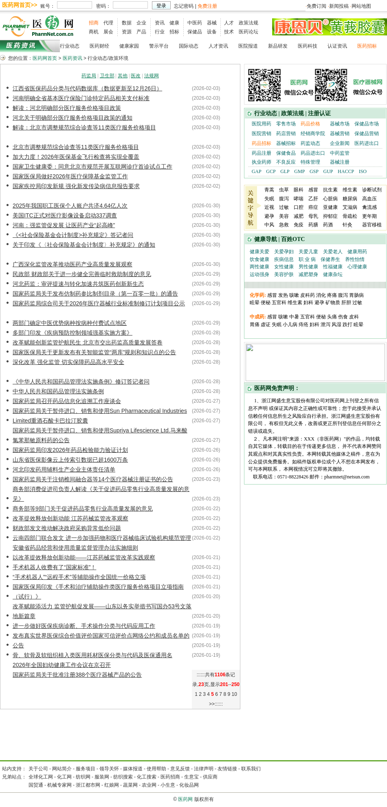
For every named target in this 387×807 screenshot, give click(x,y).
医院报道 (248, 46)
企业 (141, 23)
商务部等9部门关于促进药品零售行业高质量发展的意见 (83, 508)
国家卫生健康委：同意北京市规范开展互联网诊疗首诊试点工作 (92, 166)
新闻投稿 (339, 6)
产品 (141, 32)
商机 (94, 32)
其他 (123, 76)
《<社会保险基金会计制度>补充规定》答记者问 (73, 235)
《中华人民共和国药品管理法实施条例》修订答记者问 (81, 381)
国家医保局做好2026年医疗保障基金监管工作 (70, 176)
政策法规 (248, 23)
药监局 (88, 76)
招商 (94, 23)
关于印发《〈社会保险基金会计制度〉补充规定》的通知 (84, 244)
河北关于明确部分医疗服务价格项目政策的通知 (72, 117)
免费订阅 (316, 6)
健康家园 (129, 46)
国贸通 (36, 785)
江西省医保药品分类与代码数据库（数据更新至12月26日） (87, 88)
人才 (229, 23)
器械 (212, 23)
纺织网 (83, 777)
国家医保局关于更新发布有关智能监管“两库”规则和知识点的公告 (94, 352)
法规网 (151, 76)
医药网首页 (45, 58)
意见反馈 (180, 769)
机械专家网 (59, 785)
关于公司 (38, 769)
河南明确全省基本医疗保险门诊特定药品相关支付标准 (81, 98)
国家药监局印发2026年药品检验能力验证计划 (70, 450)
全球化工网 (41, 777)
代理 (108, 23)
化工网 (64, 777)
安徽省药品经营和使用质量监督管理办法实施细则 (75, 547)
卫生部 (107, 76)
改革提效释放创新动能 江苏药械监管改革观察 (70, 518)
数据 (127, 23)
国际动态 (188, 46)
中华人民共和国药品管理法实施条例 (58, 391)
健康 (174, 23)
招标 (174, 32)
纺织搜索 (123, 777)
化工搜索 (146, 777)
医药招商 (170, 777)
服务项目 (85, 769)
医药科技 (307, 46)
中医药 (194, 23)
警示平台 (159, 46)
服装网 (102, 777)
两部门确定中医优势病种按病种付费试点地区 (70, 323)
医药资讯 (72, 58)
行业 (160, 32)
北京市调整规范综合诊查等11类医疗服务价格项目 (76, 147)
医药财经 (99, 46)
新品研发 (278, 46)
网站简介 (62, 769)
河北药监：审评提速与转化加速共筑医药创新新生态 (78, 284)
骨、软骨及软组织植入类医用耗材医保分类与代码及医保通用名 (92, 655)
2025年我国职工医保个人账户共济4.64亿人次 (70, 205)
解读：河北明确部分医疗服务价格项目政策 (67, 108)
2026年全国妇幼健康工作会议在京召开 (62, 665)
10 (234, 694)
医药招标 (367, 46)
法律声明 (203, 769)
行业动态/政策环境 (108, 58)
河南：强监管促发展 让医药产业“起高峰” (64, 225)
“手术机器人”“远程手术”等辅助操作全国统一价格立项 (79, 577)
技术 (229, 32)
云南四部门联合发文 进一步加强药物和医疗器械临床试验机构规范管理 (102, 538)
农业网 (149, 785)
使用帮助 (156, 769)
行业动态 (69, 46)
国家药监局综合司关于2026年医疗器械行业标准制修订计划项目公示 (99, 303)
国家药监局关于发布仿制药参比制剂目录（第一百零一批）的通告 (95, 293)
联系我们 (251, 769)
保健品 (194, 32)
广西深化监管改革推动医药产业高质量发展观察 (72, 264)
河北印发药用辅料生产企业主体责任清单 (64, 469)
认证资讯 (337, 46)
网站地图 (361, 6)
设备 (212, 32)
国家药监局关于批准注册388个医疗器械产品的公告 (77, 674)
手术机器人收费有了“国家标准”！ (54, 567)
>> (212, 704)
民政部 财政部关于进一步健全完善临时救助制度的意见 (82, 274)
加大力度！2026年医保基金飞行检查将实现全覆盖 (76, 157)
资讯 (160, 23)
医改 (136, 76)
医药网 (185, 799)
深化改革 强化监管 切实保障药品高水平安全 (68, 362)
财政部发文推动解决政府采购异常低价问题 (67, 528)
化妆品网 (189, 785)
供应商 (210, 777)
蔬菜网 (130, 785)
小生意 (168, 785)
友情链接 (227, 769)
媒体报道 (133, 769)
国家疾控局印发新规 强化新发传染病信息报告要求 (76, 186)
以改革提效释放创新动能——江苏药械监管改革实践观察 (84, 557)
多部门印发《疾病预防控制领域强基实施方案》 (72, 332)
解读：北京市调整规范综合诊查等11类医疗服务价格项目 (84, 127)
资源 (127, 32)
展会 (108, 32)
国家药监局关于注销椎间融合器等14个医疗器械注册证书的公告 (93, 479)
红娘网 (111, 785)
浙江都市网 (88, 785)
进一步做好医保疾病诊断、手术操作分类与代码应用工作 (84, 626)
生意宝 (191, 777)
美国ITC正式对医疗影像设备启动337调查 (65, 215)
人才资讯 (218, 46)
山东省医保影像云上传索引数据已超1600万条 (70, 459)
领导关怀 (109, 769)
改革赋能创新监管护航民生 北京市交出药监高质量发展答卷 (88, 342)
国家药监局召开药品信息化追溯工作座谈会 (67, 401)
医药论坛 (248, 32)
